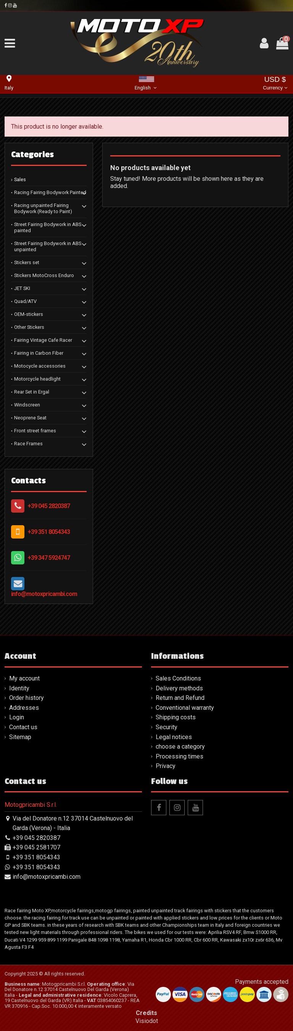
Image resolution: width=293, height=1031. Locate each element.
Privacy (165, 766)
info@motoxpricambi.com (44, 594)
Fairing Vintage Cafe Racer (43, 340)
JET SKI (22, 288)
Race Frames (28, 443)
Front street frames (35, 430)
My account (24, 678)
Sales (20, 179)
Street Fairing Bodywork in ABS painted (47, 227)
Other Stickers (29, 327)
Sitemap (20, 737)
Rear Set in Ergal (31, 392)
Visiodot (146, 1021)
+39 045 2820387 (48, 506)
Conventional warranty (185, 707)
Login (16, 717)
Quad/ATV (25, 301)
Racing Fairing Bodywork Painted (50, 192)
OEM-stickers (28, 314)
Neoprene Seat (30, 418)
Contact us (23, 727)
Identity (19, 688)
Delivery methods (179, 688)
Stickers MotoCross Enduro (44, 275)
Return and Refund (180, 697)
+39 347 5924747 (48, 557)
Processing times (179, 756)
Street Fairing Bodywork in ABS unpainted (47, 246)
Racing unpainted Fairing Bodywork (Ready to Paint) (43, 208)
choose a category (180, 746)
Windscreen (27, 405)
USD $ (275, 83)
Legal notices (174, 737)
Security (166, 727)
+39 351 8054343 (48, 531)
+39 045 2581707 (36, 847)
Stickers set (26, 262)
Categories (32, 154)
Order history (26, 697)
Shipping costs (176, 717)
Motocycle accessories (40, 366)
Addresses (24, 707)
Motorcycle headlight (37, 379)
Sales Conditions (178, 678)
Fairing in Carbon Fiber (38, 353)
